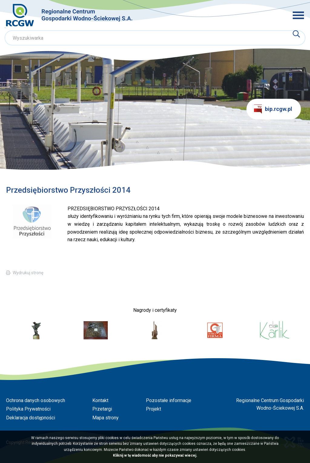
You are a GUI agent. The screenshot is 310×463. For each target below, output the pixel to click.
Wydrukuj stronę (28, 272)
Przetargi (102, 409)
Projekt (153, 409)
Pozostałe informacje (168, 400)
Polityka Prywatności (28, 409)
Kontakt (100, 400)
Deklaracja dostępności (30, 418)
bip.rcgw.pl (273, 109)
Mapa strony (105, 418)
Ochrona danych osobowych (35, 400)
